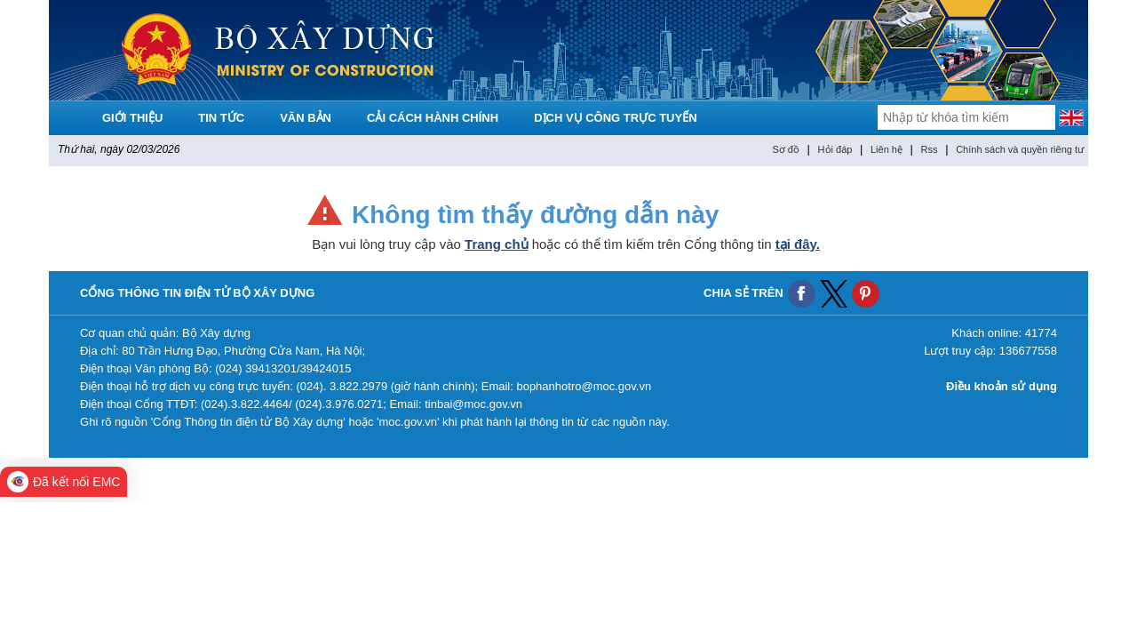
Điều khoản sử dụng (1001, 386)
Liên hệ (886, 149)
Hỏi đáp (835, 149)
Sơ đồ (785, 149)
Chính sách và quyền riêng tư (1020, 149)
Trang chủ (497, 244)
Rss (929, 149)
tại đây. (797, 244)
